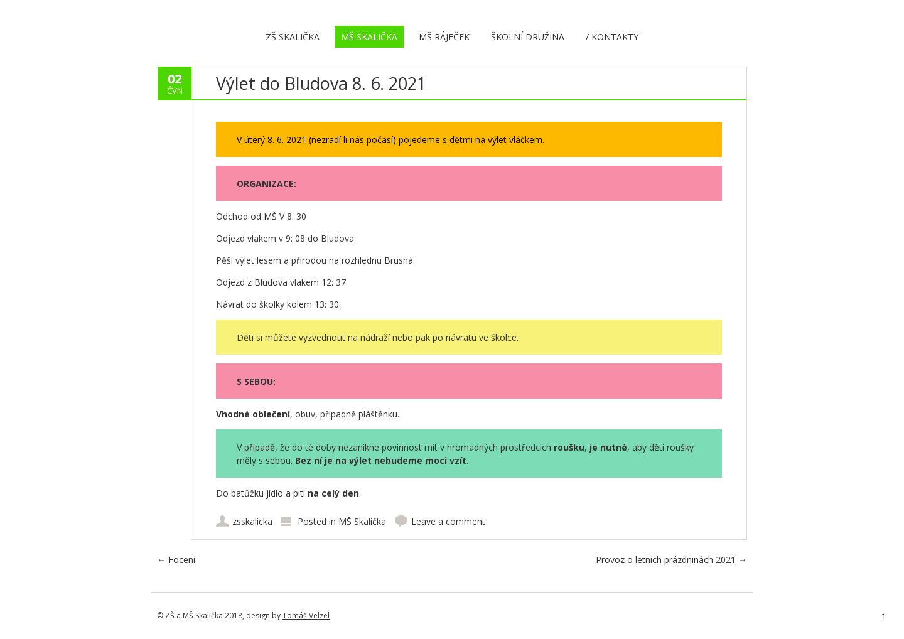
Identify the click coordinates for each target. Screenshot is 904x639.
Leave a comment (448, 521)
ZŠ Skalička (293, 37)
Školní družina (527, 37)
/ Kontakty (612, 37)
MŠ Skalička (369, 37)
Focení (176, 560)
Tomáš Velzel (306, 615)
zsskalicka (252, 521)
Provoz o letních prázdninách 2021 (671, 560)
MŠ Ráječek (444, 37)
